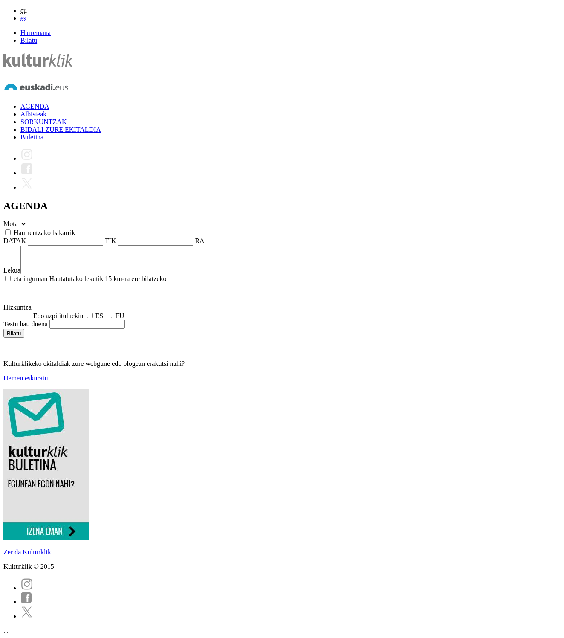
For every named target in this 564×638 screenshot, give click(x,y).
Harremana (35, 32)
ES (99, 315)
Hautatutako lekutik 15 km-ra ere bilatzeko (108, 278)
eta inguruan (31, 278)
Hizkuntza (17, 307)
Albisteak (33, 114)
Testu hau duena (25, 324)
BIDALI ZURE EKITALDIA (60, 129)
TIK (110, 240)
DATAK (14, 240)
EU (119, 315)
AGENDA (34, 106)
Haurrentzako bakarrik (44, 232)
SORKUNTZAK (43, 121)
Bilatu (28, 40)
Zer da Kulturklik (27, 552)
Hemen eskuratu (25, 378)
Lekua (11, 270)
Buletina (31, 137)
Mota (10, 223)
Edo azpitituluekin (58, 315)
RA (199, 240)
